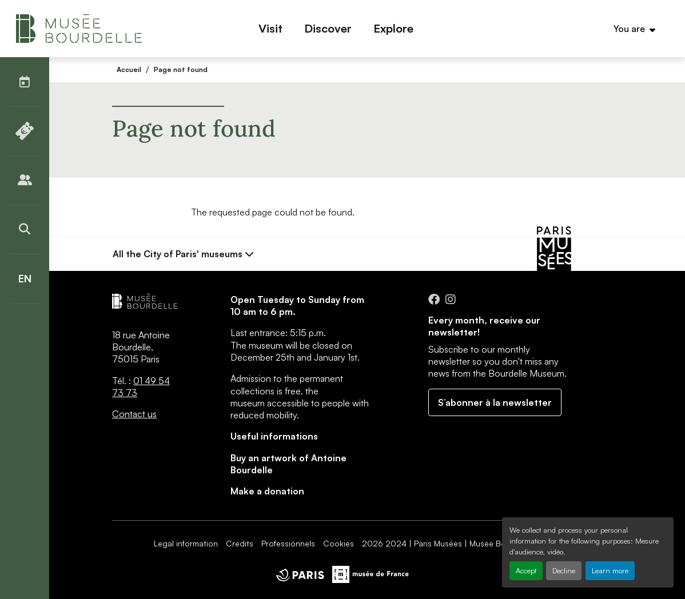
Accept (526, 570)
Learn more (610, 570)
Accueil (129, 69)
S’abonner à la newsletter (495, 402)
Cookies (338, 543)
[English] (24, 278)
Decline (563, 570)
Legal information (186, 543)
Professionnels (288, 543)
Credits (239, 543)
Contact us (134, 414)
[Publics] (24, 180)
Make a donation (267, 491)
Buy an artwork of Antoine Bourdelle (288, 464)
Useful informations (274, 436)
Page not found (181, 69)
